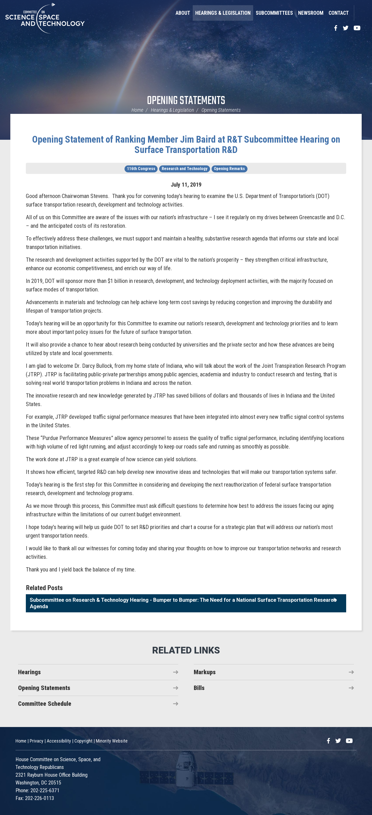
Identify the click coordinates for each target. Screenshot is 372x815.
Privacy (36, 741)
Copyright (83, 741)
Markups (205, 672)
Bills (199, 688)
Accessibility (59, 741)
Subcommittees (274, 13)
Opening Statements (186, 101)
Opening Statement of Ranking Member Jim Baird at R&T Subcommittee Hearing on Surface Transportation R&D (186, 144)
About (183, 13)
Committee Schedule (44, 703)
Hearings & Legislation (223, 13)
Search (360, 13)
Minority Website (112, 741)
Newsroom (310, 13)
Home (137, 110)
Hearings (29, 672)
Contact (339, 13)
